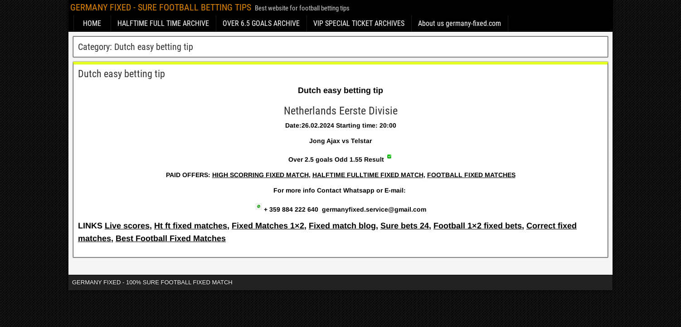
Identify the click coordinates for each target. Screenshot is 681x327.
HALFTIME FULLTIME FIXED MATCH (367, 174)
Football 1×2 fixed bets (477, 225)
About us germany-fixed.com (459, 23)
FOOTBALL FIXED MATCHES (471, 174)
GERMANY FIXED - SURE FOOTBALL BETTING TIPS (160, 7)
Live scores (127, 225)
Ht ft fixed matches (190, 225)
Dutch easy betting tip (121, 73)
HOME (92, 23)
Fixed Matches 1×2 (268, 225)
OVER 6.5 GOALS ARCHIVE (261, 23)
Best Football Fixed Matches (171, 238)
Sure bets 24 (404, 225)
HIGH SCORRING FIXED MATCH (260, 174)
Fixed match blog (342, 225)
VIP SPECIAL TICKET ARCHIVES (358, 23)
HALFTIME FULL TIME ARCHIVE (163, 23)
